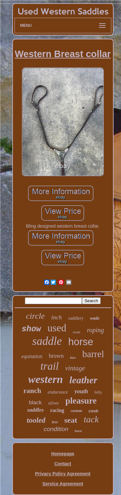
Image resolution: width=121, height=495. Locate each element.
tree (55, 422)
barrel (93, 354)
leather (83, 380)
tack (91, 419)
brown (56, 356)
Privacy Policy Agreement (62, 473)
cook (93, 410)
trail (49, 366)
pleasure (81, 401)
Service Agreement (62, 483)
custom (76, 410)
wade (95, 318)
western (45, 379)
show (31, 329)
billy (98, 392)
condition (56, 429)
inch (56, 317)
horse (80, 341)
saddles (35, 410)
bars (73, 357)
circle (35, 316)
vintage (75, 368)
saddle (47, 341)
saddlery (75, 318)
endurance (57, 392)
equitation (31, 356)
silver (53, 403)
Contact (62, 463)
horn (78, 431)
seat (70, 420)
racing (57, 410)
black (35, 402)
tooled (36, 420)
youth (81, 391)
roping (95, 330)
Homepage (63, 453)
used (56, 328)
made (77, 332)
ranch (32, 391)
